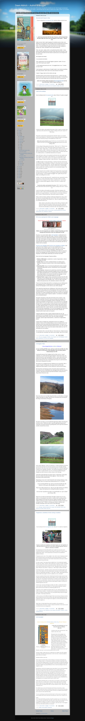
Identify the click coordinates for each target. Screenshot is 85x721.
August (20, 142)
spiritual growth (38, 211)
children (40, 707)
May (20, 147)
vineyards (50, 211)
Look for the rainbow (41, 91)
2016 (19, 135)
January (20, 164)
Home (18, 12)
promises (64, 210)
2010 (19, 174)
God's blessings (57, 507)
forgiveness (41, 610)
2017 (19, 133)
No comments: (52, 84)
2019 (19, 130)
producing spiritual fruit (58, 210)
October (20, 139)
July (20, 144)
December (21, 136)
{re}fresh (55, 346)
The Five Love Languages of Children (57, 245)
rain (49, 508)
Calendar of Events (54, 12)
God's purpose (44, 707)
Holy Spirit (54, 85)
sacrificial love (41, 338)
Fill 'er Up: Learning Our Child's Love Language (47, 217)
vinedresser (46, 211)
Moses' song (46, 508)
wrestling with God (39, 611)
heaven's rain (49, 85)
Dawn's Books (29, 12)
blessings (40, 507)
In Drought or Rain (40, 343)
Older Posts (65, 711)
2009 (19, 176)
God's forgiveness (46, 610)
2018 (19, 132)
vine (42, 211)
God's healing (52, 610)
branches (46, 210)
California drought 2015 (47, 507)
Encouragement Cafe (49, 20)
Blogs (47, 12)
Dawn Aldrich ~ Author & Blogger (30, 5)
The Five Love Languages (41, 245)
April (20, 148)
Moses (42, 508)
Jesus (60, 85)
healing (40, 85)
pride (63, 85)
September (21, 141)
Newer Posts (39, 711)
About (23, 12)
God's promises (51, 210)
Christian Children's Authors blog (55, 220)
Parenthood (50, 707)
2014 (19, 168)
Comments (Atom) (44, 713)
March (20, 161)
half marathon (57, 610)
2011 (19, 173)
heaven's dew (44, 85)
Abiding (42, 210)
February (21, 163)
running (66, 610)
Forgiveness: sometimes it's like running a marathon (48, 512)
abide (40, 210)
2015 (19, 166)
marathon (62, 610)
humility (57, 85)
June (20, 145)
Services (35, 12)
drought (52, 507)
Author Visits (41, 12)
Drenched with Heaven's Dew (43, 18)
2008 (19, 177)
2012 (19, 171)
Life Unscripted (54, 235)
